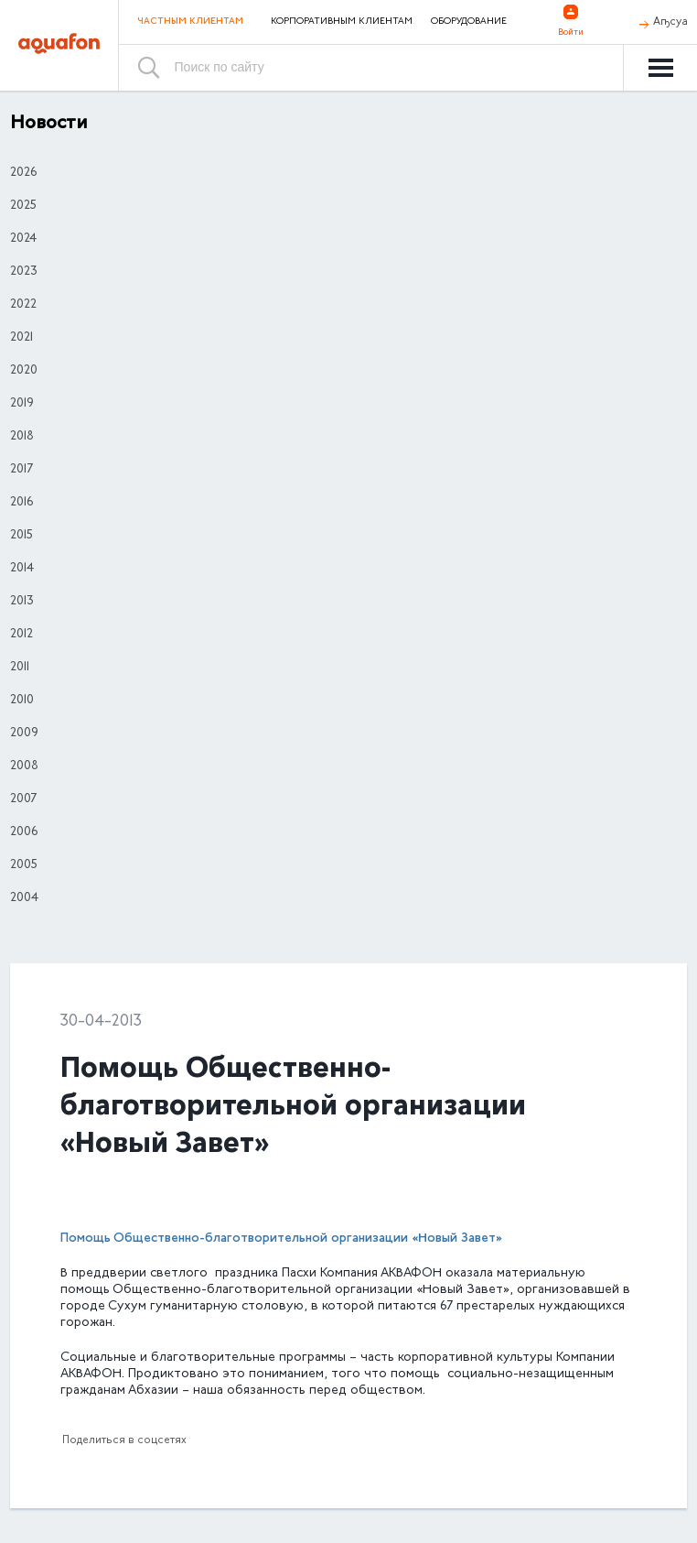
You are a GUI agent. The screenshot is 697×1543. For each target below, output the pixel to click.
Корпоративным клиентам (342, 22)
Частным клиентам (190, 21)
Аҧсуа (670, 21)
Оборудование (469, 22)
